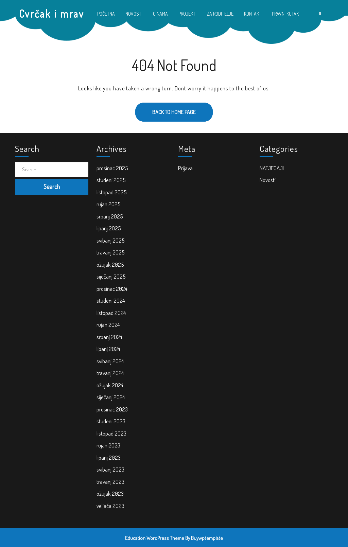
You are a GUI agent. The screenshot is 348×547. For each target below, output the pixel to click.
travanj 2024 (110, 372)
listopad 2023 (111, 433)
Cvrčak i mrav (51, 13)
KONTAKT (252, 14)
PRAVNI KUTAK (285, 14)
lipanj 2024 (108, 348)
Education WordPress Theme (154, 538)
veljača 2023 (110, 505)
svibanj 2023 (110, 469)
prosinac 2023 (112, 409)
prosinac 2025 (112, 168)
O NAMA (160, 14)
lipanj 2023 (109, 457)
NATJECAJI (272, 168)
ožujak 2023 (110, 493)
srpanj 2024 (109, 336)
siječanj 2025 (111, 276)
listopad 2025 (112, 192)
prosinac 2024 (112, 288)
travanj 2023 (110, 481)
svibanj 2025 (111, 240)
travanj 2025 (111, 252)
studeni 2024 (111, 300)
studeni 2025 (111, 179)
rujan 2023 (108, 445)
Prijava (185, 168)
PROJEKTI (187, 14)
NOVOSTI (133, 14)
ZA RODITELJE (220, 14)
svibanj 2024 (110, 361)
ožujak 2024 (110, 385)
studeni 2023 (111, 421)
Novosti (268, 179)
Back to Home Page (165, 109)
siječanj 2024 (111, 397)
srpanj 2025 (110, 216)
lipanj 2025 (109, 228)
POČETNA (106, 14)
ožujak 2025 (110, 264)
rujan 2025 (109, 204)
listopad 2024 (111, 312)
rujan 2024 (108, 324)
